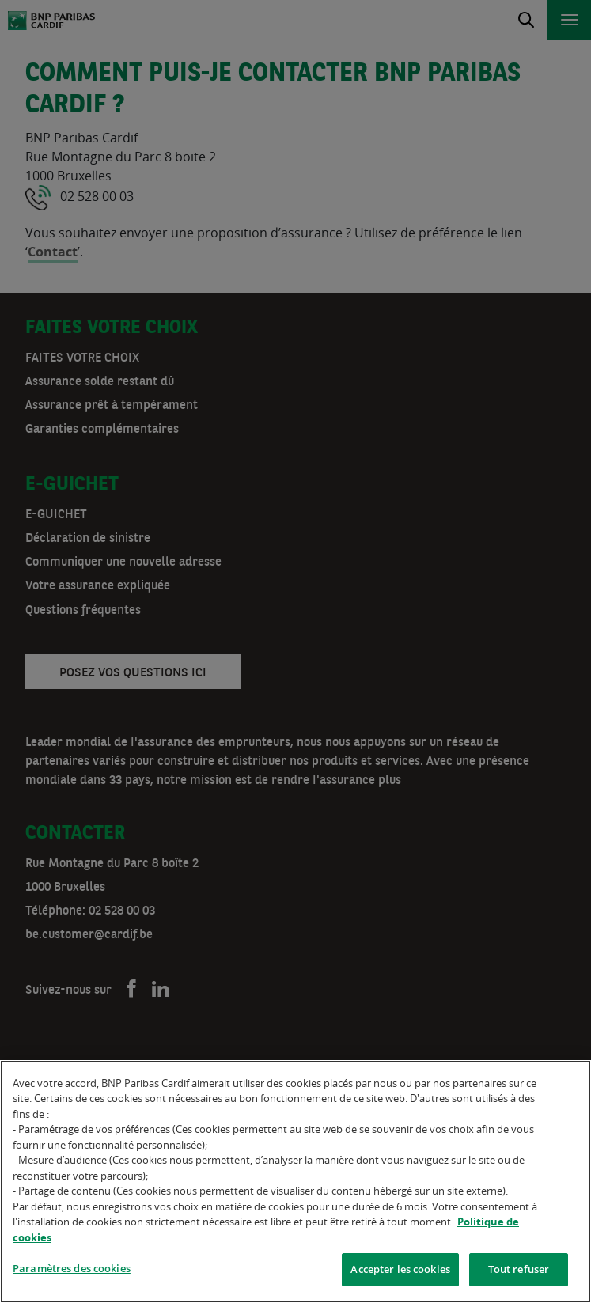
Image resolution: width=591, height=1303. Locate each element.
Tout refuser (519, 1270)
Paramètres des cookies (72, 1270)
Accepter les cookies (400, 1270)
